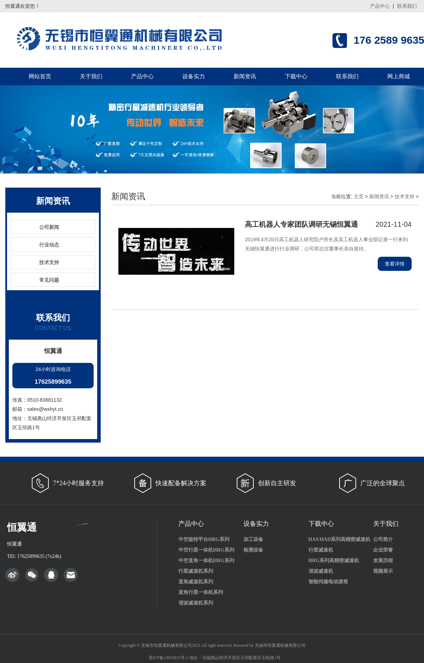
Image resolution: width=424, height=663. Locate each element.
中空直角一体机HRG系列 (206, 560)
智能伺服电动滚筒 (328, 581)
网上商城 (398, 76)
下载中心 (296, 76)
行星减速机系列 (195, 571)
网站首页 (40, 76)
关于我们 (91, 76)
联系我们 (407, 6)
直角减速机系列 (195, 581)
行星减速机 (320, 550)
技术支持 (49, 262)
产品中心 (380, 6)
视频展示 (383, 571)
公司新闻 (49, 227)
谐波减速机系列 (195, 603)
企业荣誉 (383, 550)
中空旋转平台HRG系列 (203, 539)
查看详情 (395, 264)
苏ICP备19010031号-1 (169, 657)
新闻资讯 (245, 76)
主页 (359, 196)
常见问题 (49, 280)
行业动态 (49, 245)
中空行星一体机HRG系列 (206, 550)
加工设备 (253, 539)
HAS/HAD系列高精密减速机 (339, 539)
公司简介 (383, 539)
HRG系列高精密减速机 (333, 560)
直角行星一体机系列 (200, 592)
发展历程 (383, 560)
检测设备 (253, 550)
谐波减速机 (320, 571)
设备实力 (193, 76)
